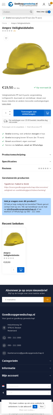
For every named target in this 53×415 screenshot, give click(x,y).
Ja (35, 406)
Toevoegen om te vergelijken (13, 127)
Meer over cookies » (27, 410)
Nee (42, 406)
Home (4, 23)
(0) (14, 31)
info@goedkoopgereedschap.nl (21, 209)
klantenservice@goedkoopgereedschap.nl (26, 353)
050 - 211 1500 (14, 337)
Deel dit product (34, 127)
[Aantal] (13, 270)
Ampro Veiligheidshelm (20, 23)
